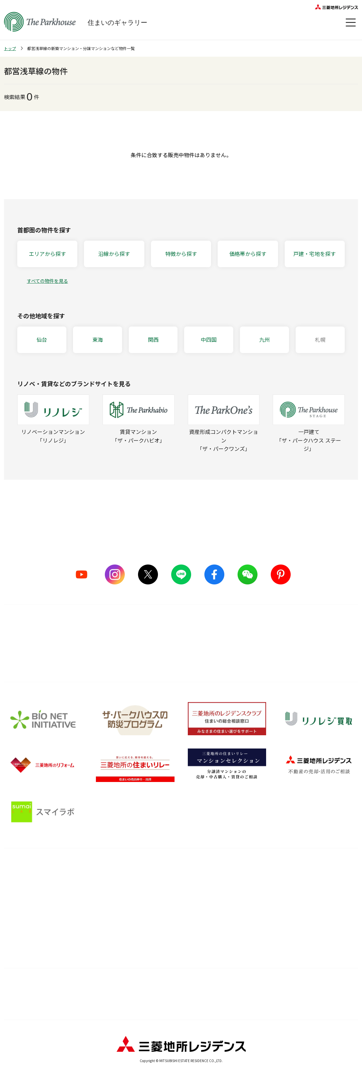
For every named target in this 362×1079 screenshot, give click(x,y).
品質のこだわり (102, 869)
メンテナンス (163, 908)
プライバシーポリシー (205, 1002)
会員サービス (322, 889)
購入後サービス (170, 869)
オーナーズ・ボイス (331, 869)
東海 (97, 339)
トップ (10, 48)
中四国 (209, 339)
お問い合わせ (277, 1002)
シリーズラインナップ (27, 883)
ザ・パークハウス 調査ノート (257, 920)
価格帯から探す (247, 254)
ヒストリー (16, 920)
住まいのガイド (247, 869)
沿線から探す (114, 254)
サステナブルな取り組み (107, 920)
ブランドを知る (25, 869)
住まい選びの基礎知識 (250, 895)
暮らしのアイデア (245, 883)
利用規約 (140, 986)
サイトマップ (58, 986)
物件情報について (304, 986)
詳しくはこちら (181, 653)
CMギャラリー (19, 908)
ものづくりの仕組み (102, 895)
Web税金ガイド (243, 945)
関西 (153, 339)
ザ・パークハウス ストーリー (35, 895)
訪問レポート (240, 908)
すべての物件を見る (47, 280)
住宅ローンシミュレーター (254, 933)
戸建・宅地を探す (314, 254)
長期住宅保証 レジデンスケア (180, 895)
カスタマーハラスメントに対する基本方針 (99, 1002)
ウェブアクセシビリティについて (222, 986)
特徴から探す (181, 254)
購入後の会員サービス (172, 883)
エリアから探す (47, 254)
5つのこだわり (96, 883)
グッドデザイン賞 (100, 908)
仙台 (41, 339)
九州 (264, 339)
